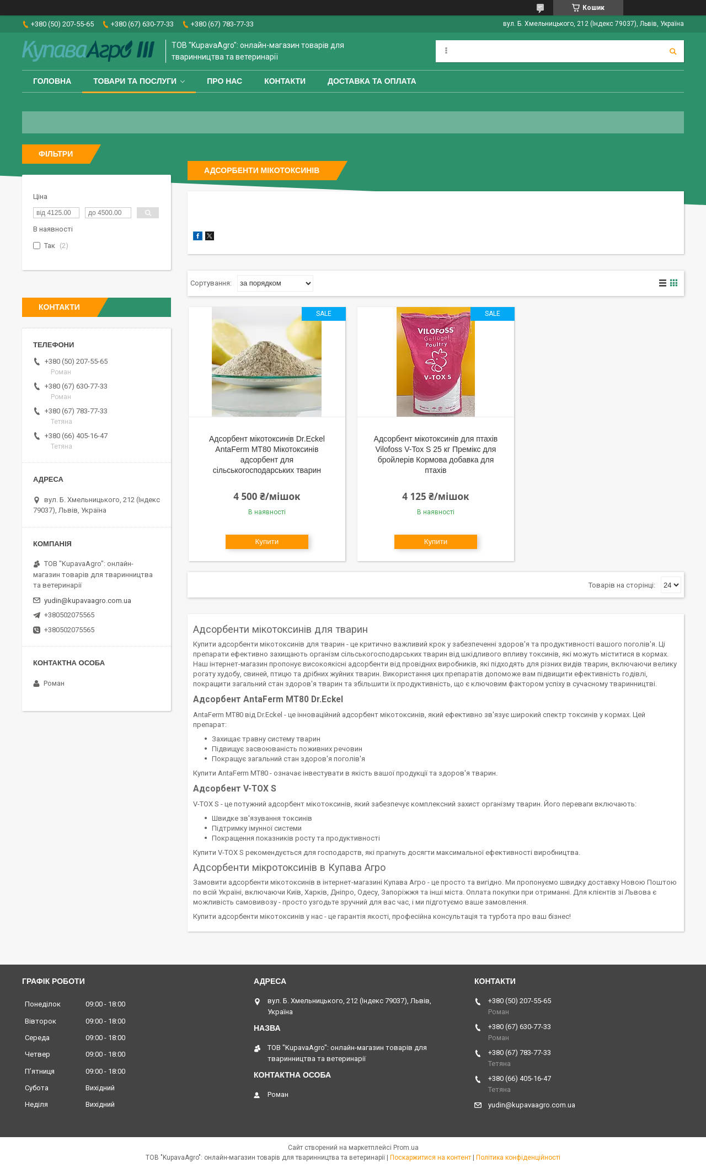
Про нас (224, 81)
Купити (267, 541)
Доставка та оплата (372, 81)
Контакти (285, 81)
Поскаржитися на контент (430, 1157)
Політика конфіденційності (518, 1157)
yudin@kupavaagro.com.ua (87, 600)
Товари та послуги (134, 81)
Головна (52, 81)
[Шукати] (673, 51)
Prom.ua (406, 1147)
